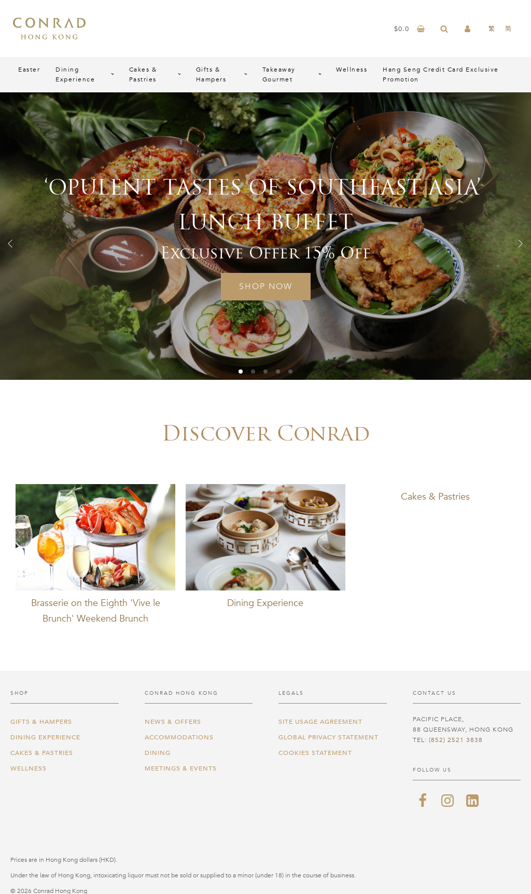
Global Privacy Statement (328, 737)
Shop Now (265, 286)
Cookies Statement (315, 753)
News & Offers (173, 722)
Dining (158, 753)
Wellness (351, 69)
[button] (10, 243)
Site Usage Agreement (320, 722)
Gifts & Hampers (211, 74)
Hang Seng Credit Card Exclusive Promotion (441, 74)
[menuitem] (491, 28)
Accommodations (179, 737)
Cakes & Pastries (143, 74)
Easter (29, 69)
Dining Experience (75, 74)
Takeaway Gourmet (279, 74)
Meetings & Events (181, 768)
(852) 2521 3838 (456, 740)
